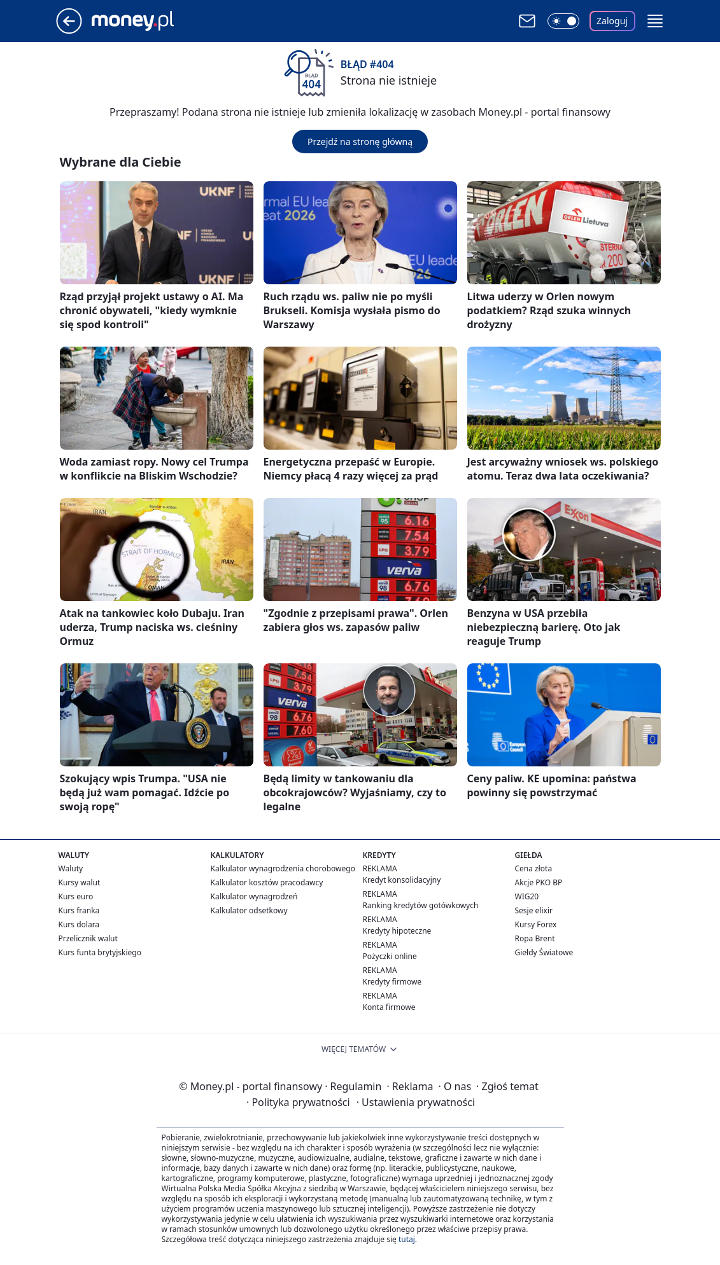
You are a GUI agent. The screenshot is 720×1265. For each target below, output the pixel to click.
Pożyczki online (390, 956)
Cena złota (534, 868)
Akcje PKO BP (539, 882)
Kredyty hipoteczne (397, 930)
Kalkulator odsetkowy (249, 910)
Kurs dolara (79, 924)
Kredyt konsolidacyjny (402, 879)
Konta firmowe (389, 1007)
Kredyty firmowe (392, 981)
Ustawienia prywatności (415, 1102)
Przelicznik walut (88, 938)
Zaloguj (612, 21)
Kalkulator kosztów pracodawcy (267, 882)
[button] (655, 21)
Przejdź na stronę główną (360, 141)
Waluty (71, 868)
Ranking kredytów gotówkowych (421, 905)
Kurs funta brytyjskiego (100, 952)
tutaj (407, 1239)
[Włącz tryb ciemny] (563, 21)
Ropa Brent (535, 938)
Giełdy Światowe (544, 952)
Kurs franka (79, 910)
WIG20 (527, 896)
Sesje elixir (534, 910)
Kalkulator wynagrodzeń (254, 896)
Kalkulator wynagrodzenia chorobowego (283, 868)
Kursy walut (80, 882)
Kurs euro (76, 896)
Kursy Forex (536, 924)
